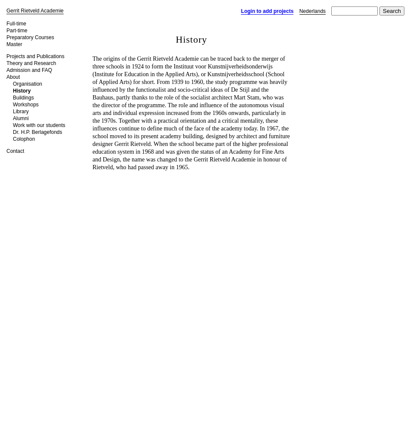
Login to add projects (267, 11)
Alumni (21, 118)
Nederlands (312, 11)
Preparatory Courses (30, 37)
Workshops (26, 105)
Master (14, 44)
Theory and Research (31, 63)
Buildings (23, 98)
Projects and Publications (35, 56)
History (22, 91)
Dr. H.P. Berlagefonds (37, 132)
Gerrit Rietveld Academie (35, 11)
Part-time (17, 31)
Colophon (24, 139)
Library (21, 111)
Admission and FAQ (29, 70)
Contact (15, 151)
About (13, 77)
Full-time (16, 24)
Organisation (27, 84)
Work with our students (39, 125)
